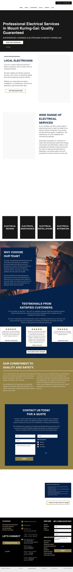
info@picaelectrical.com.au (30, 521)
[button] (33, 8)
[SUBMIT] (24, 459)
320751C (36, 542)
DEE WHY (46, 542)
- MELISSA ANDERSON (11, 340)
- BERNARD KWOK (62, 340)
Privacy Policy (54, 568)
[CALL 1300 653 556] (63, 2)
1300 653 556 (27, 525)
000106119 (31, 547)
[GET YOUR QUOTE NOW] (15, 91)
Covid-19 (21, 568)
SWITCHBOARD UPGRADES (10, 524)
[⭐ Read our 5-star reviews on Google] (58, 502)
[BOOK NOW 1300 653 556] (13, 42)
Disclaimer (44, 568)
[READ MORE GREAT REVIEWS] (36, 352)
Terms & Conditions (68, 568)
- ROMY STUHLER (37, 345)
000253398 (31, 558)
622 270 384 (30, 540)
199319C (31, 553)
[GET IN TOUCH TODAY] (11, 542)
